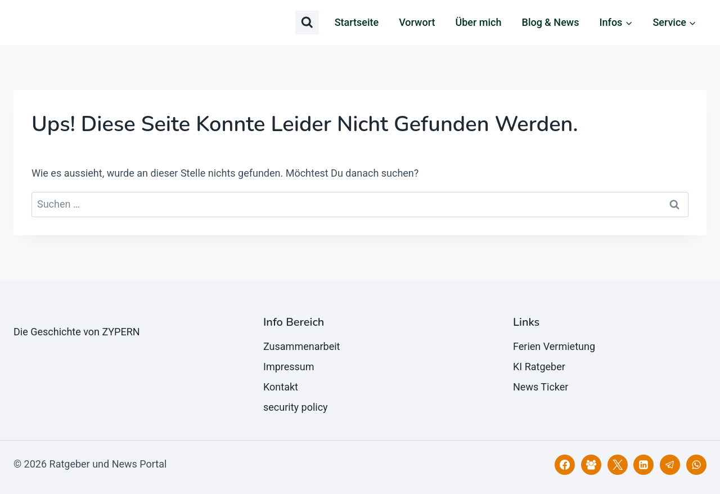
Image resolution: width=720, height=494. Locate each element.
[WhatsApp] (696, 465)
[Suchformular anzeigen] (307, 22)
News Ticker (540, 387)
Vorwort (417, 22)
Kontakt (280, 387)
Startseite (357, 22)
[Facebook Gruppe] (591, 465)
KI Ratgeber (539, 366)
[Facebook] (565, 465)
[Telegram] (670, 465)
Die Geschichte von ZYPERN (77, 332)
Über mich (478, 22)
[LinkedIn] (643, 465)
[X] (618, 465)
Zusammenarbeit (301, 346)
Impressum (288, 366)
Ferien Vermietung (554, 346)
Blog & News (550, 22)
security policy (295, 407)
